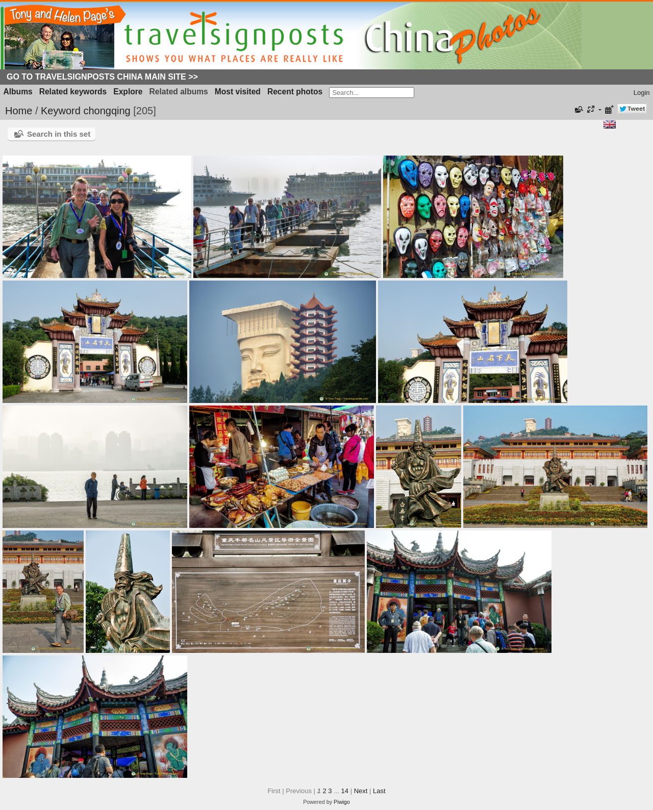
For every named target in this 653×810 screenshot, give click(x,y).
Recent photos (294, 91)
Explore (127, 91)
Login (642, 92)
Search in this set (58, 134)
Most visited (238, 91)
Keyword (61, 110)
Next (361, 791)
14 (344, 791)
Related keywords (73, 91)
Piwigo (342, 802)
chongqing (106, 110)
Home (18, 110)
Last (379, 791)
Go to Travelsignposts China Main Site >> (102, 76)
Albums (18, 91)
